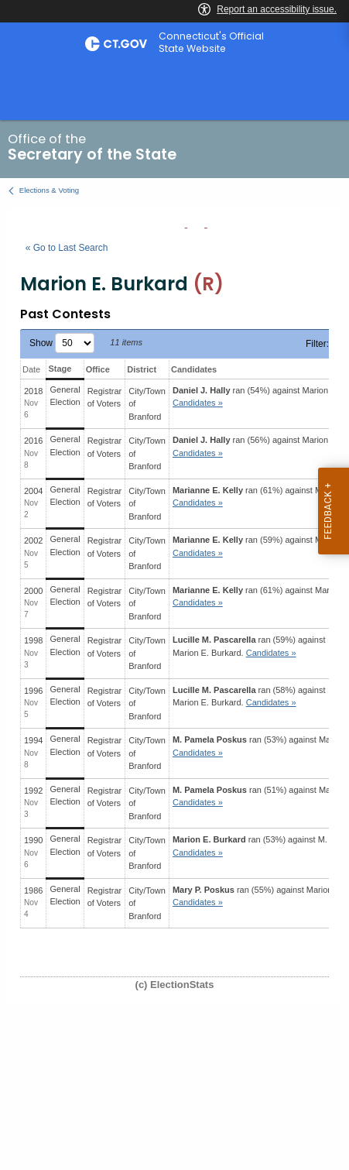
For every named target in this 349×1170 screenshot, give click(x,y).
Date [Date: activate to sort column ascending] (31, 369)
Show (61, 343)
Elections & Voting (49, 190)
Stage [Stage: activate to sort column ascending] (59, 368)
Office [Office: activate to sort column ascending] (98, 369)
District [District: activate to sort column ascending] (141, 369)
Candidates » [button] (198, 402)
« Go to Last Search (67, 247)
